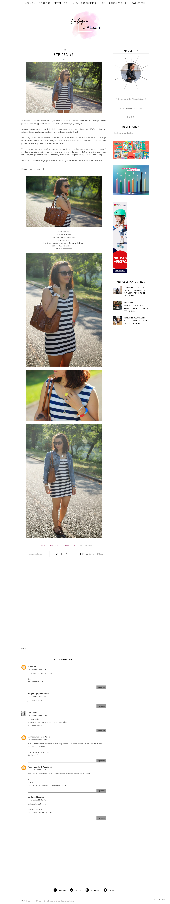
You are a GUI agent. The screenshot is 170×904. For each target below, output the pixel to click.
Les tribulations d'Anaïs (39, 737)
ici (73, 237)
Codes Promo (117, 3)
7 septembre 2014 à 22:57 (37, 697)
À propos (44, 3)
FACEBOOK (40, 545)
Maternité (61, 3)
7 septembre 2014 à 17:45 (37, 669)
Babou (66, 231)
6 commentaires (35, 554)
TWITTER (54, 545)
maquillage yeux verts (38, 693)
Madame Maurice (36, 797)
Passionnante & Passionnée (41, 767)
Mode (63, 50)
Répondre (101, 687)
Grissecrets (66, 248)
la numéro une (83, 149)
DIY (104, 3)
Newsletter (137, 3)
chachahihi (32, 712)
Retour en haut (161, 899)
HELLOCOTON (69, 545)
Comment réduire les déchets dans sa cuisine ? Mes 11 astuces (135, 321)
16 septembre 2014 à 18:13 (38, 800)
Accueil (30, 3)
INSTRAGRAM (86, 545)
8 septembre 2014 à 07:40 (37, 740)
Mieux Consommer (85, 3)
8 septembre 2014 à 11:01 (37, 770)
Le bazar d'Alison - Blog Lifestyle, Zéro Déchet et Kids (50, 901)
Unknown (32, 666)
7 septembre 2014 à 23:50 (37, 715)
